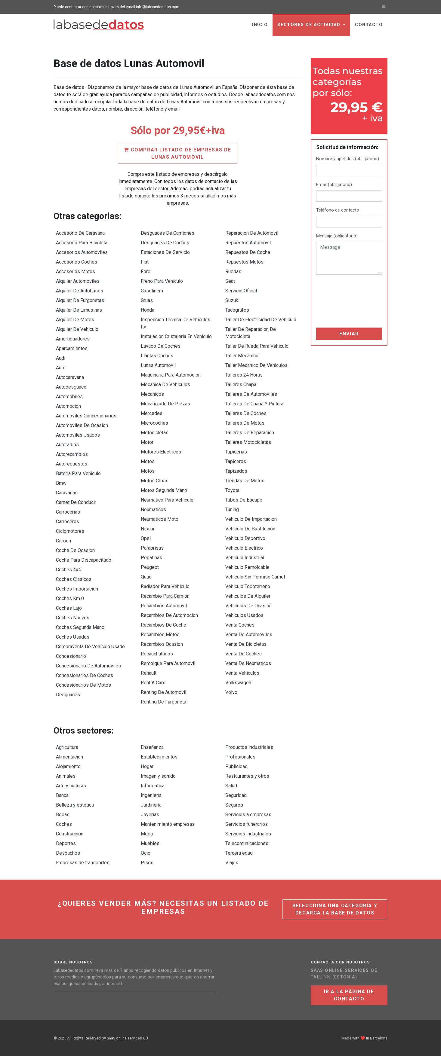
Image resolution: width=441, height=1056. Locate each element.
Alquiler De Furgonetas (80, 300)
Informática (153, 786)
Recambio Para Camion (165, 596)
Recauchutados (157, 654)
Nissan (148, 529)
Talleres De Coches (246, 413)
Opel (146, 538)
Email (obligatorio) (334, 184)
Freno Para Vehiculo (162, 281)
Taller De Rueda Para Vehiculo (256, 346)
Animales (66, 776)
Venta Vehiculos (242, 673)
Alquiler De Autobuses (79, 291)
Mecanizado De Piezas (165, 404)
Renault (148, 673)
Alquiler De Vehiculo (77, 329)
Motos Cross (154, 481)
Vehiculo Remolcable (247, 567)
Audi (60, 358)
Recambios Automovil (164, 606)
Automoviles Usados (78, 435)
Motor (147, 442)
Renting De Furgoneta (163, 702)
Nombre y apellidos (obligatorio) (347, 158)
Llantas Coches (157, 356)
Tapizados (236, 471)
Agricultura (67, 747)
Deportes (66, 843)
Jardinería (151, 805)
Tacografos (237, 310)
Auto (61, 368)
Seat (230, 281)
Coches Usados (72, 637)
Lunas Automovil (158, 365)
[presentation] (340, 301)
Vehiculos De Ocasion (248, 606)
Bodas (62, 814)
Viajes (231, 862)
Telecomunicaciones (246, 843)
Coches (64, 824)
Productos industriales (249, 747)
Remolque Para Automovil (168, 663)
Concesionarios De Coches (84, 675)
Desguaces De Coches (165, 243)
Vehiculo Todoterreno (247, 586)
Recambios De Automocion (169, 615)
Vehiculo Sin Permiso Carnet (255, 577)
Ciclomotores (70, 531)
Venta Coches (239, 625)
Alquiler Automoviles (78, 281)
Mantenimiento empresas (168, 824)
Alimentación (69, 757)
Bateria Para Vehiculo (78, 473)
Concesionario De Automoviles (88, 666)
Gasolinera (152, 291)
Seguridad (236, 795)
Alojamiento (68, 766)
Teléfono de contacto (337, 210)
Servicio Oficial (241, 291)
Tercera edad (239, 853)
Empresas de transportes (82, 862)
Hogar (147, 766)
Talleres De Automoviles (251, 394)
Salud (231, 786)
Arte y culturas (71, 786)
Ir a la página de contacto (349, 995)
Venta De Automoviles (248, 634)
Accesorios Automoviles (82, 252)
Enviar (349, 334)
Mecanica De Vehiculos (165, 384)
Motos (148, 461)
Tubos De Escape (243, 500)
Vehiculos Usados (244, 615)
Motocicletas (154, 432)
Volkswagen (238, 682)
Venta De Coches (243, 654)
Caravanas (67, 493)
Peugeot (150, 567)
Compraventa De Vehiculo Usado (90, 646)
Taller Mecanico (241, 356)
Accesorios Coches (76, 262)
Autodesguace (71, 387)
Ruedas (233, 271)
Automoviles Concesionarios (86, 416)
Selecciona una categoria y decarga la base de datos (335, 909)
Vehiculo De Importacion (251, 519)
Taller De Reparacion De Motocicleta (250, 332)
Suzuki (232, 300)
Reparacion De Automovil (251, 233)
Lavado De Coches (160, 346)
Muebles (150, 843)
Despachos (68, 853)
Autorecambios (72, 454)
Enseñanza (152, 747)
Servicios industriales (248, 834)
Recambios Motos (160, 634)
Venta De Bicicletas (246, 644)
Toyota (232, 490)
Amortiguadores (73, 339)
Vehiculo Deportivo (245, 538)
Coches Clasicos (73, 579)
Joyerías (150, 814)
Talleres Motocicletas (248, 442)
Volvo (231, 692)
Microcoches (154, 423)
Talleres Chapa (240, 384)
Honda (147, 310)
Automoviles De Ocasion (82, 425)
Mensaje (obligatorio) (337, 236)
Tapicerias (236, 452)
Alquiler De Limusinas (79, 310)
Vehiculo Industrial (244, 557)
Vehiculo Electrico (244, 548)
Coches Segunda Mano (80, 627)
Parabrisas (152, 548)
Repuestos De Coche (247, 252)
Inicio (260, 24)
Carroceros (67, 521)
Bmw (61, 483)
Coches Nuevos (72, 618)
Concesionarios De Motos (83, 685)
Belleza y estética (75, 805)
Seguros (234, 805)
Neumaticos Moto (159, 519)
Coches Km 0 (70, 598)
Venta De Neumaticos (248, 663)
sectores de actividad (309, 24)
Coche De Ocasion (75, 550)
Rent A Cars (153, 682)
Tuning (232, 509)
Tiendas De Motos (244, 481)
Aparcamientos (72, 348)
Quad (146, 577)
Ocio (145, 853)
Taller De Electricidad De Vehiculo (260, 319)
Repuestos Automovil (248, 243)
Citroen (63, 541)
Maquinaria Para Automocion (171, 375)
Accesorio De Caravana (80, 233)
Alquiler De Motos (75, 319)
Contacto (369, 24)
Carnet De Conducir (76, 502)
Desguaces (68, 694)
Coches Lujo (69, 608)
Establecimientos (159, 757)
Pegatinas (151, 557)
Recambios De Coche (163, 625)
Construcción (69, 834)
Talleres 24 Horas (244, 375)
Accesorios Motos (75, 271)
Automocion (68, 406)
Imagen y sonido (158, 776)
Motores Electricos (161, 452)
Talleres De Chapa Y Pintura (254, 404)
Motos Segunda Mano (164, 490)
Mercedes (151, 413)
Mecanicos (152, 394)
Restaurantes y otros (247, 776)
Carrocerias (68, 512)
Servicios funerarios (246, 824)
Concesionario (71, 656)
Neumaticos (153, 509)
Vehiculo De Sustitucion (250, 529)
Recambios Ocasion (162, 644)
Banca (62, 795)
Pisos (147, 862)
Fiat (145, 262)
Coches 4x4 (68, 569)
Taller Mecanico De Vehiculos (256, 365)
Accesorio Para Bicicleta (81, 243)
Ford (145, 271)
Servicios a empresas (248, 814)
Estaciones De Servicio (165, 252)
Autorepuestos (71, 464)
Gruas (147, 300)
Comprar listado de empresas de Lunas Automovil (177, 153)
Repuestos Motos (244, 262)
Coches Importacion (77, 589)
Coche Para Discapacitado (83, 560)
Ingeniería (151, 795)
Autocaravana (70, 377)
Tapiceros (235, 461)
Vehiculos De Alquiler (247, 596)
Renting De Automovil (163, 692)
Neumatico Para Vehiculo (167, 500)
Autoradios (67, 444)
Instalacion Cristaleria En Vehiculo (176, 336)
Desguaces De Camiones (167, 233)
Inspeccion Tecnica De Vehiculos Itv (175, 323)
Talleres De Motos (244, 423)
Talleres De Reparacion (249, 432)
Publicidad (236, 766)
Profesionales (240, 757)
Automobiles (69, 396)
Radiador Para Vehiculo (165, 586)
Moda (147, 834)
